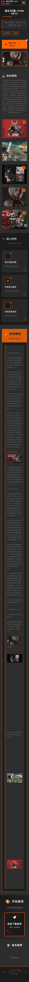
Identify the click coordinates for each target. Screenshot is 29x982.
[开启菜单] (24, 2)
